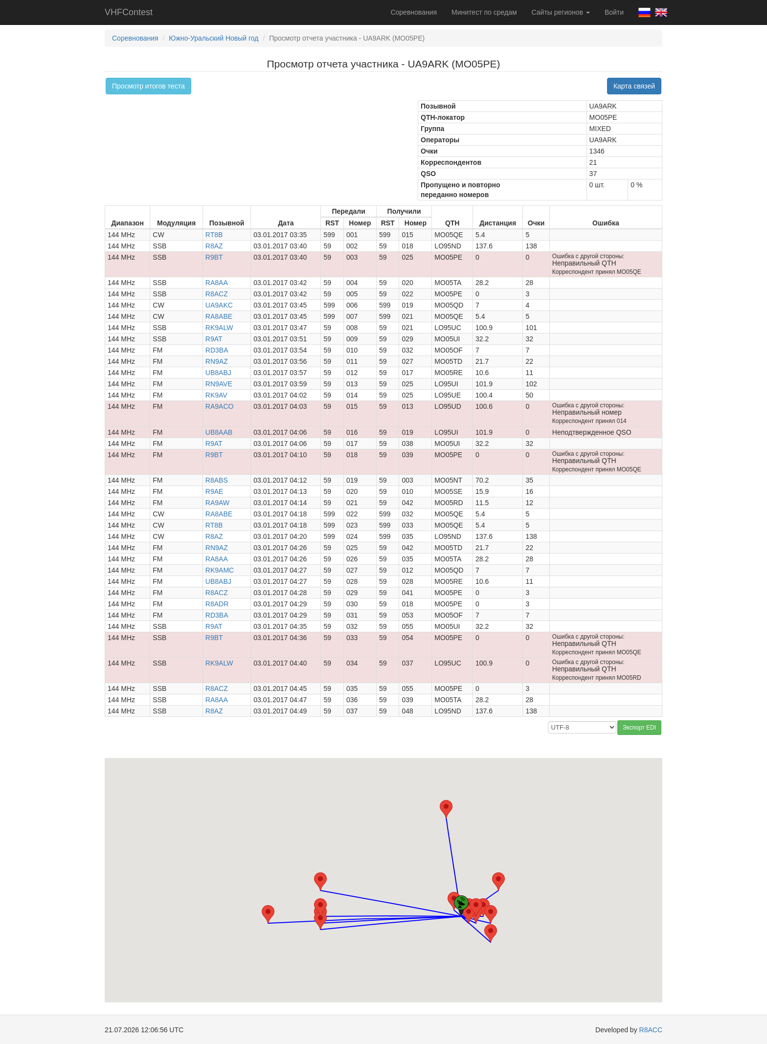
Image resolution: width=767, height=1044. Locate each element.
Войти (614, 12)
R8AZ (214, 246)
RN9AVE (218, 384)
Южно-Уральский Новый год (213, 38)
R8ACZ (216, 294)
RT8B (214, 235)
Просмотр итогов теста (148, 86)
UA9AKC (219, 305)
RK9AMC (219, 570)
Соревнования (413, 12)
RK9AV (216, 395)
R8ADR (216, 604)
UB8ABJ (218, 373)
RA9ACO (219, 406)
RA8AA (216, 283)
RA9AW (217, 503)
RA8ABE (218, 316)
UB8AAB (218, 432)
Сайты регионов (561, 12)
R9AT (214, 339)
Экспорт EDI (639, 727)
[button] (446, 809)
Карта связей (634, 86)
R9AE (214, 491)
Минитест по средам (484, 12)
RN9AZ (216, 361)
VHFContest (129, 12)
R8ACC (650, 1030)
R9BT (214, 257)
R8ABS (216, 480)
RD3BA (216, 350)
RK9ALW (219, 328)
